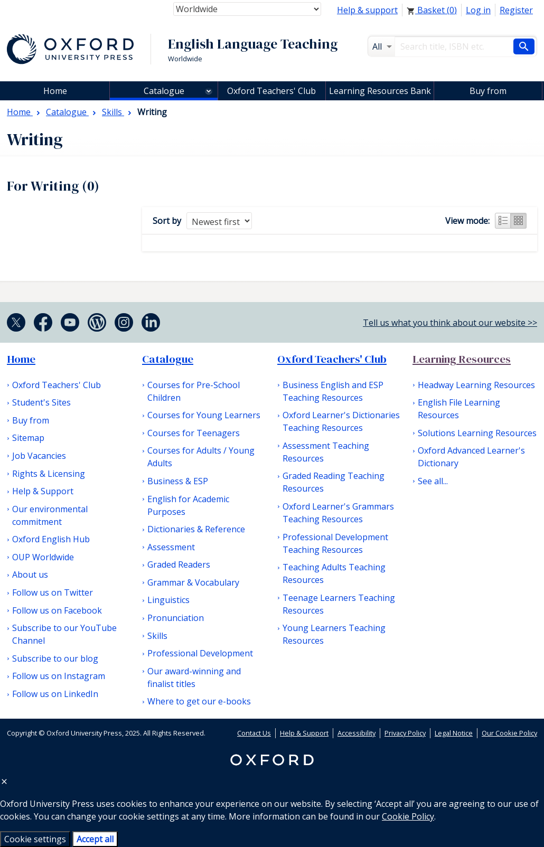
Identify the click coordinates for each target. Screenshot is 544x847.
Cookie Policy (408, 816)
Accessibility (356, 733)
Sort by (167, 221)
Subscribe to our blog (55, 658)
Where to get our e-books (199, 701)
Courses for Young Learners (203, 415)
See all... (433, 481)
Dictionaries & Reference (196, 529)
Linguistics (168, 600)
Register (516, 10)
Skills (157, 636)
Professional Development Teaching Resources (335, 543)
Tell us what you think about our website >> (450, 322)
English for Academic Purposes (188, 505)
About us (30, 574)
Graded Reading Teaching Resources (333, 482)
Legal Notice (454, 733)
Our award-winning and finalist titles (194, 677)
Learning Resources (461, 359)
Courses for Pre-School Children (193, 391)
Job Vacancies (39, 456)
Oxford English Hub (51, 539)
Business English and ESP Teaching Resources (333, 391)
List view (503, 221)
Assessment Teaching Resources (326, 452)
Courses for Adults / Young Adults (201, 457)
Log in (478, 10)
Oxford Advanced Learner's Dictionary (471, 457)
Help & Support (42, 491)
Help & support (367, 10)
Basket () (432, 10)
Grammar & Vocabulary (193, 582)
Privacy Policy (405, 733)
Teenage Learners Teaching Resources (339, 604)
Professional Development (200, 653)
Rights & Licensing (48, 473)
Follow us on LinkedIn (55, 694)
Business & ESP (177, 481)
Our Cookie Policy (509, 733)
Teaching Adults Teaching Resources (334, 573)
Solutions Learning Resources (477, 433)
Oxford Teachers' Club (271, 91)
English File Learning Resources (459, 409)
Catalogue (164, 91)
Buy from (488, 91)
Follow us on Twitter (52, 592)
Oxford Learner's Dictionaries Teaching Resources (341, 421)
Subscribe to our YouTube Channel (64, 634)
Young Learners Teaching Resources (334, 634)
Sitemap (28, 438)
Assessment (171, 547)
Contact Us (254, 733)
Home (21, 359)
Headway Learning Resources (476, 385)
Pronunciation (175, 618)
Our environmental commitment (50, 515)
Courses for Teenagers (193, 433)
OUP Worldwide (43, 557)
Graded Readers (178, 564)
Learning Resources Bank (380, 91)
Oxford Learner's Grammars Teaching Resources (338, 513)
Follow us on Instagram (58, 676)
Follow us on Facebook (57, 610)
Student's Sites (41, 402)
